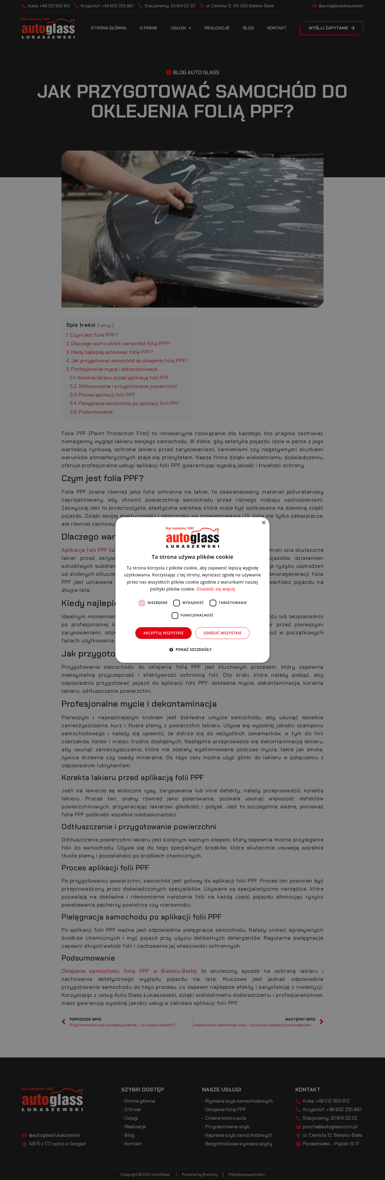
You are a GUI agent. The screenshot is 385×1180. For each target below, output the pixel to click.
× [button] (263, 523)
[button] (192, 649)
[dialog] (192, 590)
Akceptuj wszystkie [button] (163, 632)
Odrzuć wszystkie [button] (223, 632)
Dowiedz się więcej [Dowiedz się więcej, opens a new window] (216, 589)
